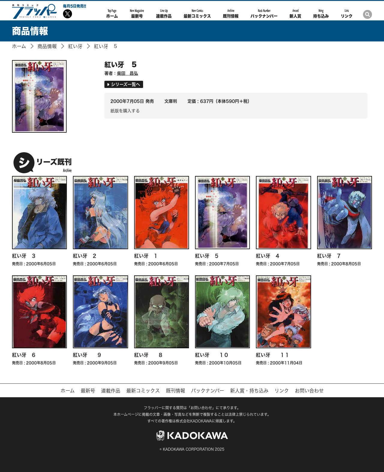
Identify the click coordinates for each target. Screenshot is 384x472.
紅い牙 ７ (329, 256)
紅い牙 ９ (87, 355)
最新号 (137, 13)
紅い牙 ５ (106, 46)
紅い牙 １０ (212, 355)
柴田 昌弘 (127, 73)
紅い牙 (75, 46)
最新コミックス (197, 13)
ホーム (112, 13)
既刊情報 (230, 13)
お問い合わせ (309, 391)
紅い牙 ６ (24, 355)
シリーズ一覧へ (123, 84)
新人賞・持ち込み (249, 391)
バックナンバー (264, 13)
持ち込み (321, 13)
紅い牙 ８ (148, 355)
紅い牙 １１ (273, 355)
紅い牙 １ (146, 256)
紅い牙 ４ (268, 256)
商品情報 (47, 46)
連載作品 (164, 13)
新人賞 (295, 13)
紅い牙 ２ (85, 256)
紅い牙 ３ (24, 256)
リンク (346, 13)
